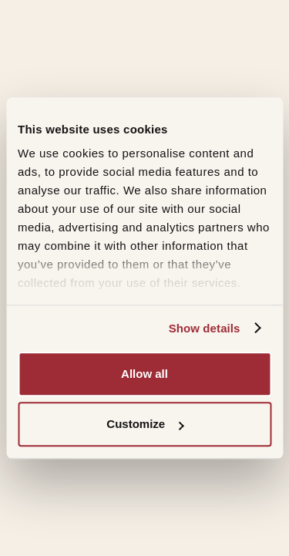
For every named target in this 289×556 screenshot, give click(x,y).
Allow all (144, 373)
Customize (144, 423)
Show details (204, 328)
